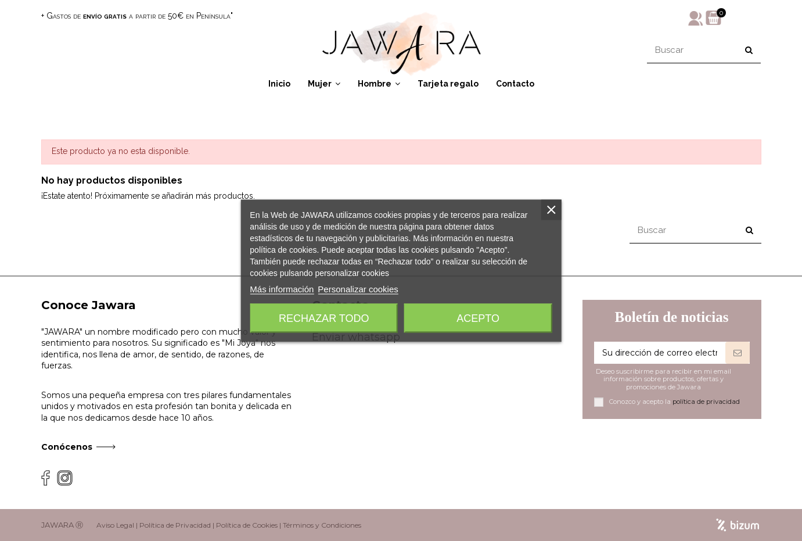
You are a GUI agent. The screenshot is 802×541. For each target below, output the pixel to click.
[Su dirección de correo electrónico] (659, 353)
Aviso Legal (115, 525)
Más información (282, 288)
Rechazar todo (324, 318)
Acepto (477, 318)
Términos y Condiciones (322, 525)
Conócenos (66, 447)
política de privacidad (706, 401)
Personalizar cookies (358, 288)
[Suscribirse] (737, 353)
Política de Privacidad (175, 525)
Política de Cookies (247, 525)
